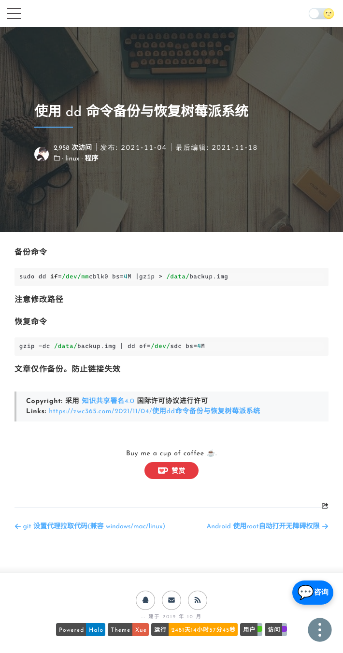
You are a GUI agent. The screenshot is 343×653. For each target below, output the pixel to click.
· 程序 (90, 158)
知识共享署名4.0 (108, 401)
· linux (72, 158)
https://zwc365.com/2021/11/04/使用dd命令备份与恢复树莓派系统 (154, 411)
